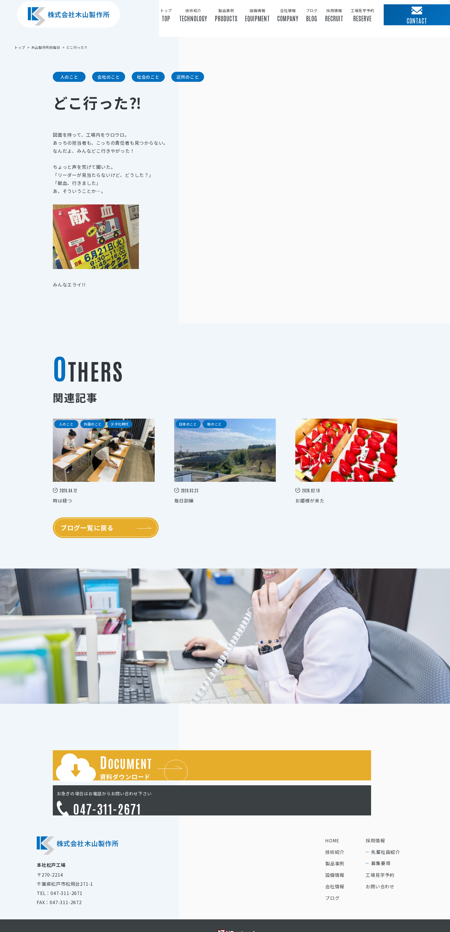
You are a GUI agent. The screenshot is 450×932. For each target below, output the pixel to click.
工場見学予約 (380, 850)
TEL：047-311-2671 (60, 868)
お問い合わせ (380, 861)
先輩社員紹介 (385, 827)
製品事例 (334, 839)
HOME (332, 816)
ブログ (332, 873)
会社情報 (334, 861)
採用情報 (375, 816)
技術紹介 (334, 827)
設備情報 (334, 850)
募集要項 (380, 838)
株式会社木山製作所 (63, 25)
